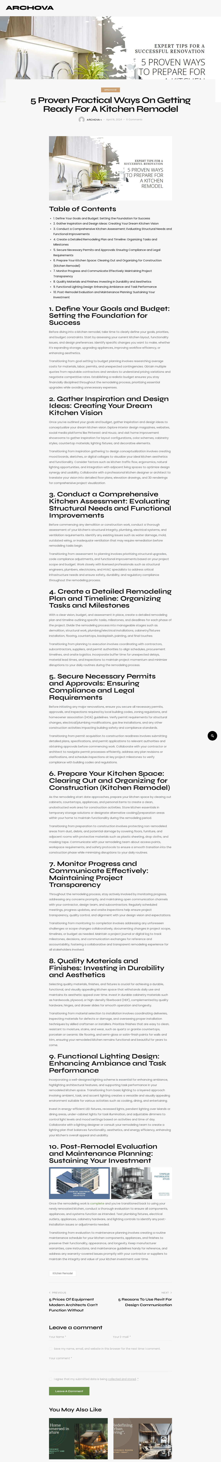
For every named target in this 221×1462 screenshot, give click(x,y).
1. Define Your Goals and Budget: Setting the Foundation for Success (101, 218)
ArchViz (110, 90)
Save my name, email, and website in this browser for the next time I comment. (107, 1349)
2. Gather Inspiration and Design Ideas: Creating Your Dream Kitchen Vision (106, 223)
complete (97, 1203)
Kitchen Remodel (63, 1273)
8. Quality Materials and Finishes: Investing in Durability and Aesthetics (102, 282)
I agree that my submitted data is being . (96, 1379)
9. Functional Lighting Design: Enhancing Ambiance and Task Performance (105, 287)
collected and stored (122, 1379)
